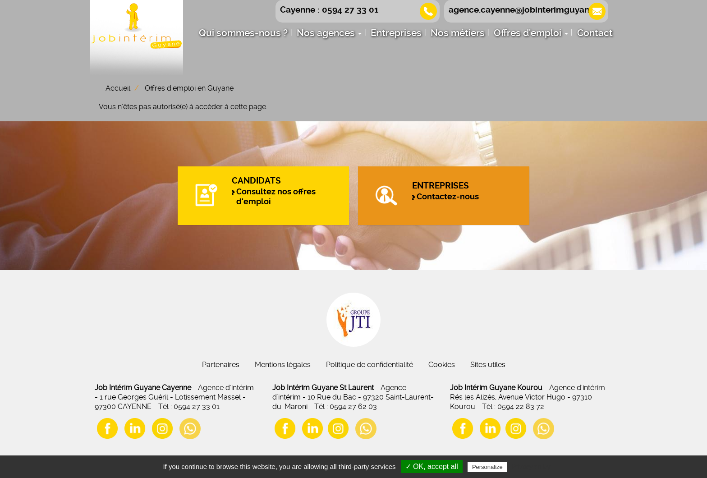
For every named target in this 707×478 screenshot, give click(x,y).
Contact (595, 33)
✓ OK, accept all (431, 466)
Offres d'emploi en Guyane (189, 88)
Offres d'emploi (531, 33)
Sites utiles (487, 364)
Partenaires (220, 364)
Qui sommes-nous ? (243, 33)
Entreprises (396, 33)
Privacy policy (531, 466)
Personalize (487, 467)
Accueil (118, 88)
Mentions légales (283, 364)
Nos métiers (458, 33)
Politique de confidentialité (369, 364)
